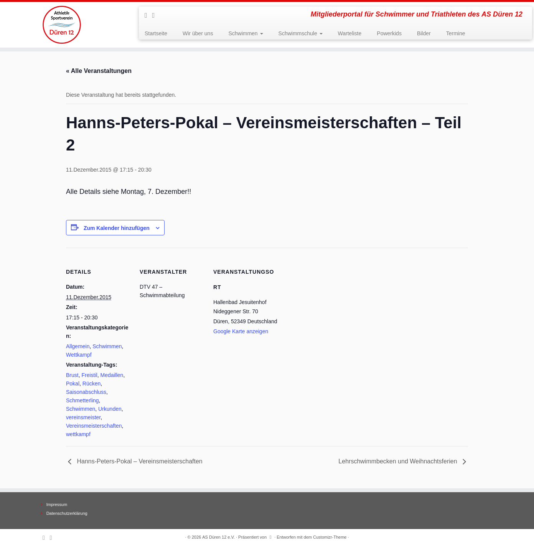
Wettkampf (79, 355)
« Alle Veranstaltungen (99, 71)
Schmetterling (82, 400)
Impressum (56, 504)
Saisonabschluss (86, 392)
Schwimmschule (301, 33)
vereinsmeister (83, 417)
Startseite (156, 33)
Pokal (72, 383)
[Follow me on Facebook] (156, 15)
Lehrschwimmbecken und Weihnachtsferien (398, 461)
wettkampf (78, 434)
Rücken (91, 383)
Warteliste (350, 33)
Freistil (89, 375)
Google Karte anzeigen (240, 331)
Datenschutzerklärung (66, 513)
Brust (72, 375)
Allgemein (77, 346)
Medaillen (111, 375)
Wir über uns (198, 33)
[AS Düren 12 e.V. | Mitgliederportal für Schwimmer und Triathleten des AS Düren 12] (61, 25)
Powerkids (389, 33)
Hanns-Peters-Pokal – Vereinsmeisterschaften (139, 461)
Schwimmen (245, 33)
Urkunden (110, 409)
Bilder (424, 33)
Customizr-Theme (329, 537)
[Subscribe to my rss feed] (148, 15)
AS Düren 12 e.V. (218, 537)
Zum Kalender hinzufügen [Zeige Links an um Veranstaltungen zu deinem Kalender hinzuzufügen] (117, 228)
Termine (455, 33)
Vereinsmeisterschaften (94, 426)
